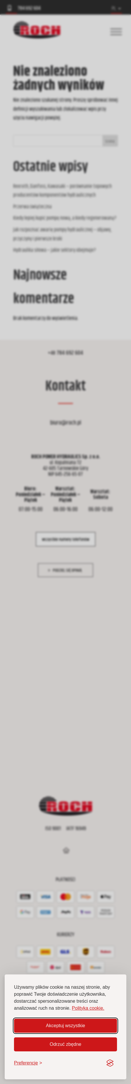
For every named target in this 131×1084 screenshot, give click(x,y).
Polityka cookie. (88, 1008)
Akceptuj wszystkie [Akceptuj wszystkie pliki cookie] (65, 1025)
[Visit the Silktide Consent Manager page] (110, 1063)
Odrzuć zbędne (65, 1044)
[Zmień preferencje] (28, 1063)
